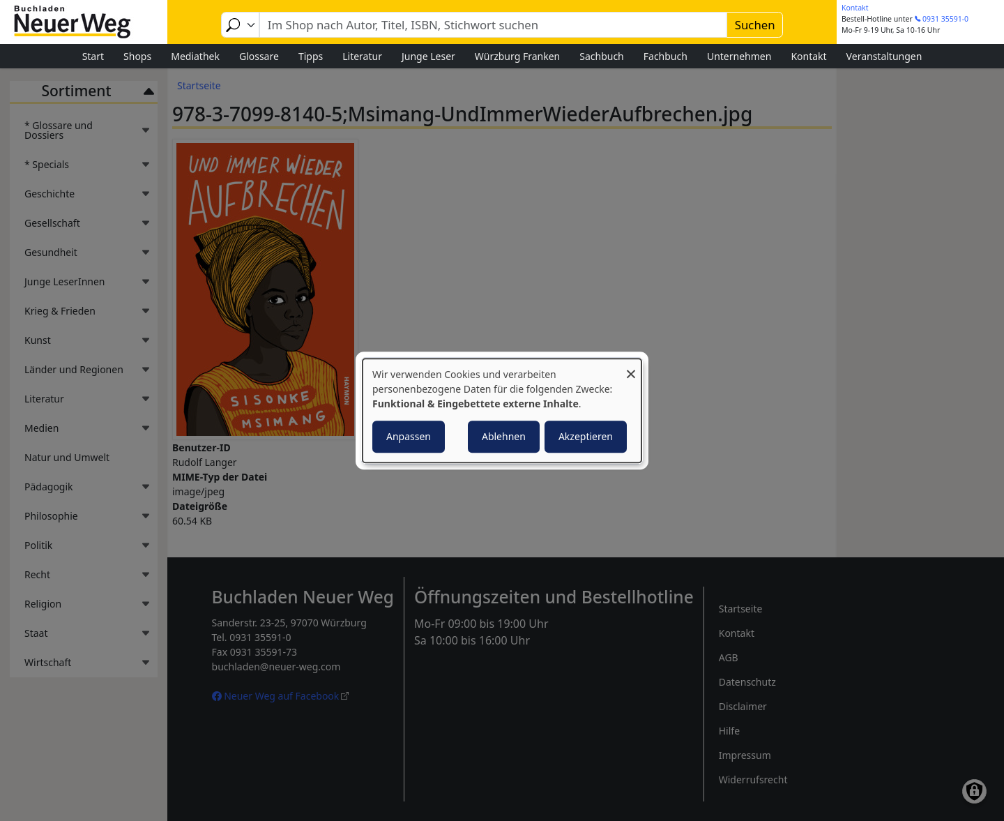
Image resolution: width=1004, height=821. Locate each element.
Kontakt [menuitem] (808, 56)
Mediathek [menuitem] (195, 56)
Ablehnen (504, 436)
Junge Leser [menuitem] (428, 56)
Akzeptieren (585, 436)
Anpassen (408, 436)
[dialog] (502, 411)
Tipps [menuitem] (310, 56)
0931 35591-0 (945, 19)
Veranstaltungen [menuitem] (884, 56)
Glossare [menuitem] (259, 56)
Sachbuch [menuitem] (601, 56)
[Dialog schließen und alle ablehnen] (631, 367)
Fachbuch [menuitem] (665, 56)
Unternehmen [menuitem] (739, 56)
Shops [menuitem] (137, 56)
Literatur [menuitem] (362, 56)
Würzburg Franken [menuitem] (517, 56)
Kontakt (855, 8)
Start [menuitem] (93, 56)
